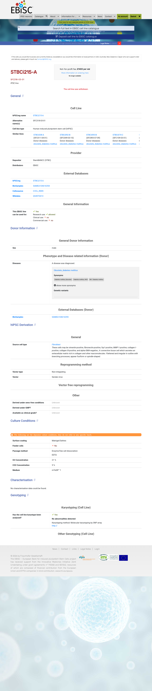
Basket (23, 24)
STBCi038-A (43, 171)
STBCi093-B (106, 171)
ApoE (117, 43)
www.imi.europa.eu (62, 684)
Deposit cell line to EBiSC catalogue (76, 48)
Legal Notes (104, 57)
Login (102, 651)
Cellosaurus (25, 235)
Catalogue (39, 19)
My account (120, 19)
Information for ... (68, 19)
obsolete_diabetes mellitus (51, 182)
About (52, 19)
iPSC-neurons (24, 19)
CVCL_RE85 (43, 235)
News (97, 19)
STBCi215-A (43, 141)
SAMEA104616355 (65, 379)
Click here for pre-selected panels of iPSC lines (76, 31)
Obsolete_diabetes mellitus (71, 325)
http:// (58, 626)
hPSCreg (24, 223)
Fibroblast (60, 410)
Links (74, 651)
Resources (86, 19)
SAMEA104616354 (47, 229)
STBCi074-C (138, 171)
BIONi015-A (102, 43)
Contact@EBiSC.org (106, 73)
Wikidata (23, 241)
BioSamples (25, 229)
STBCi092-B (75, 171)
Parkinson (110, 43)
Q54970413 (43, 241)
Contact (108, 19)
